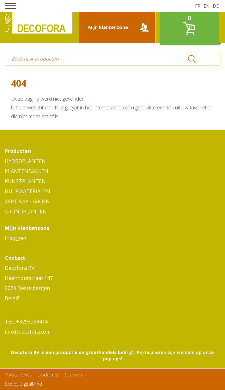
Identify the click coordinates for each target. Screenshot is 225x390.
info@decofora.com (28, 331)
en (207, 6)
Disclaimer (48, 375)
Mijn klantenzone (108, 27)
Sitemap (73, 375)
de (216, 6)
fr (197, 6)
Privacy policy (18, 375)
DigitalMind (31, 384)
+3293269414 (32, 321)
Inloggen (15, 238)
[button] (10, 6)
